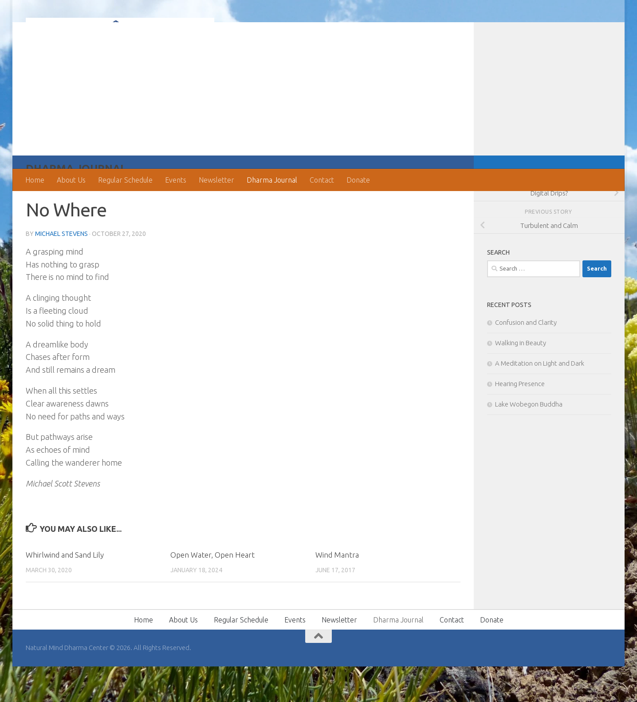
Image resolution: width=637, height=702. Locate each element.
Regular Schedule (125, 180)
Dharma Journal (272, 180)
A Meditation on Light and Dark (539, 399)
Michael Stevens (61, 269)
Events (175, 180)
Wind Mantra (337, 590)
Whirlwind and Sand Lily (65, 590)
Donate (358, 180)
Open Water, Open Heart (212, 590)
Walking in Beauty (520, 378)
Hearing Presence (520, 419)
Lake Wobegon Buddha (528, 439)
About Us (71, 180)
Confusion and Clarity (526, 358)
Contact (322, 180)
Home (34, 180)
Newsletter (216, 180)
